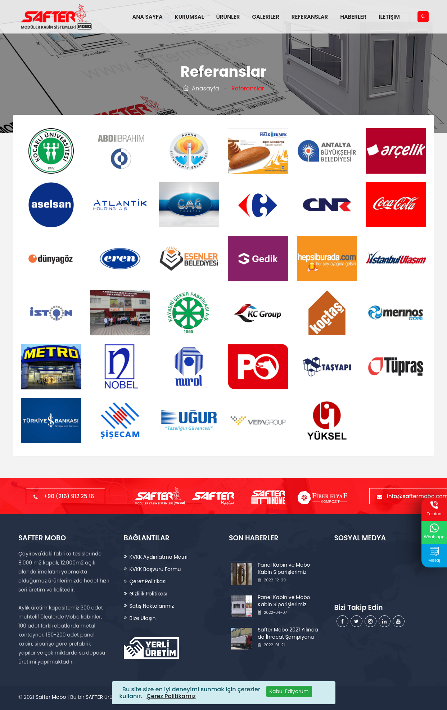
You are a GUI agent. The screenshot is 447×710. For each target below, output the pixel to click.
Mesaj (434, 555)
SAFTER (94, 697)
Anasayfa (201, 88)
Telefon (434, 508)
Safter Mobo (51, 697)
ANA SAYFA (147, 17)
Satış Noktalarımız (152, 605)
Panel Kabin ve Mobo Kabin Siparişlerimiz (284, 568)
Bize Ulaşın (143, 618)
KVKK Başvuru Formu (155, 569)
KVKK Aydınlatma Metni (159, 557)
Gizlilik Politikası (148, 593)
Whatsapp (434, 531)
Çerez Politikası (148, 581)
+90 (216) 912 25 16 (65, 496)
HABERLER (353, 17)
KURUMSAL (189, 17)
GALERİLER (265, 17)
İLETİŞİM (389, 17)
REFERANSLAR (310, 17)
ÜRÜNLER (228, 17)
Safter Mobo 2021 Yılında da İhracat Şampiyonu (288, 633)
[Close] (289, 691)
